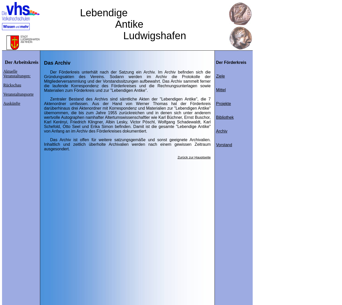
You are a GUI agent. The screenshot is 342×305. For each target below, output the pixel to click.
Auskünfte (11, 103)
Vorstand (224, 145)
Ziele (220, 76)
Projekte (223, 103)
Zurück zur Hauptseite (194, 157)
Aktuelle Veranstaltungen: (17, 73)
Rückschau (12, 85)
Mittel (221, 90)
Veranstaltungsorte (18, 94)
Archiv (221, 131)
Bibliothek (225, 117)
